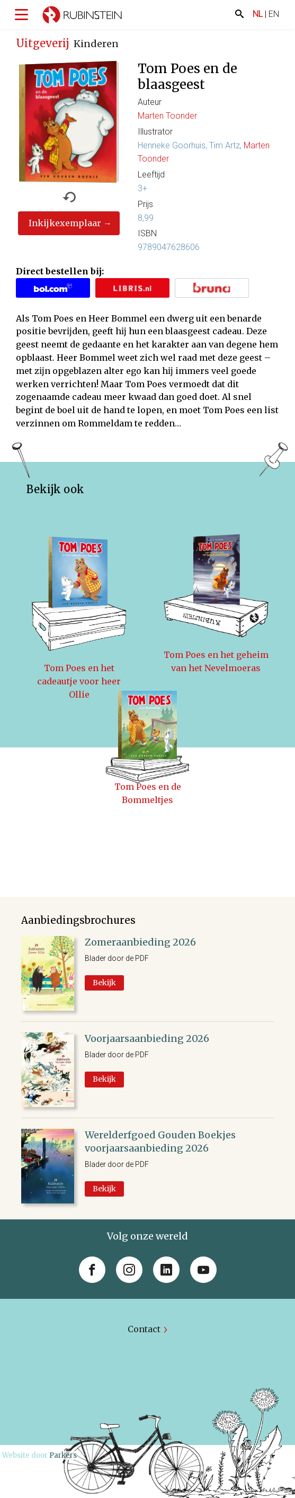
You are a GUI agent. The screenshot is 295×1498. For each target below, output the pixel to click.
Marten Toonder (167, 116)
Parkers (63, 1455)
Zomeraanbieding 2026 (140, 942)
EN (274, 14)
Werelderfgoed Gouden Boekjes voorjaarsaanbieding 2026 (160, 1141)
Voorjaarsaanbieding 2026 (147, 1038)
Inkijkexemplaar (65, 223)
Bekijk (104, 982)
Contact (144, 1329)
